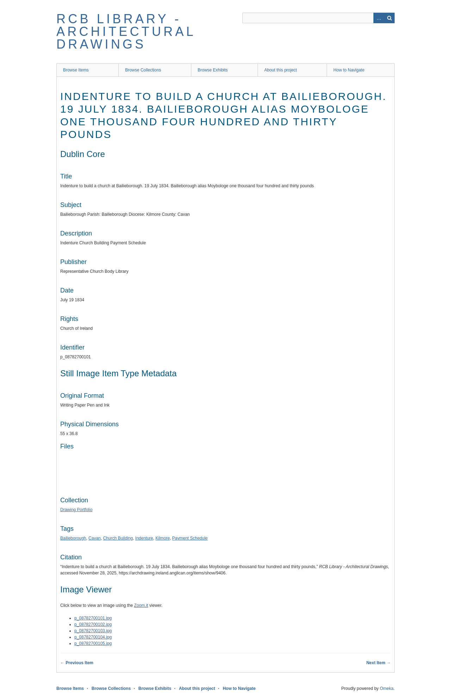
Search (389, 18)
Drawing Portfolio (76, 509)
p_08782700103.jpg (93, 630)
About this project (280, 70)
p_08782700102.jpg (93, 624)
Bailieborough (73, 538)
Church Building (118, 538)
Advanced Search (378, 18)
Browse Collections (143, 70)
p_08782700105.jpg (93, 643)
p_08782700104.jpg (93, 637)
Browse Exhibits (213, 70)
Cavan (94, 538)
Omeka (387, 688)
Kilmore (162, 538)
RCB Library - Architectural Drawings (125, 31)
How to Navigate (348, 70)
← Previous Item (76, 662)
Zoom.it (141, 605)
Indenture (144, 538)
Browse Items (76, 70)
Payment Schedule (190, 538)
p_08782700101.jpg (93, 618)
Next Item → (378, 662)
